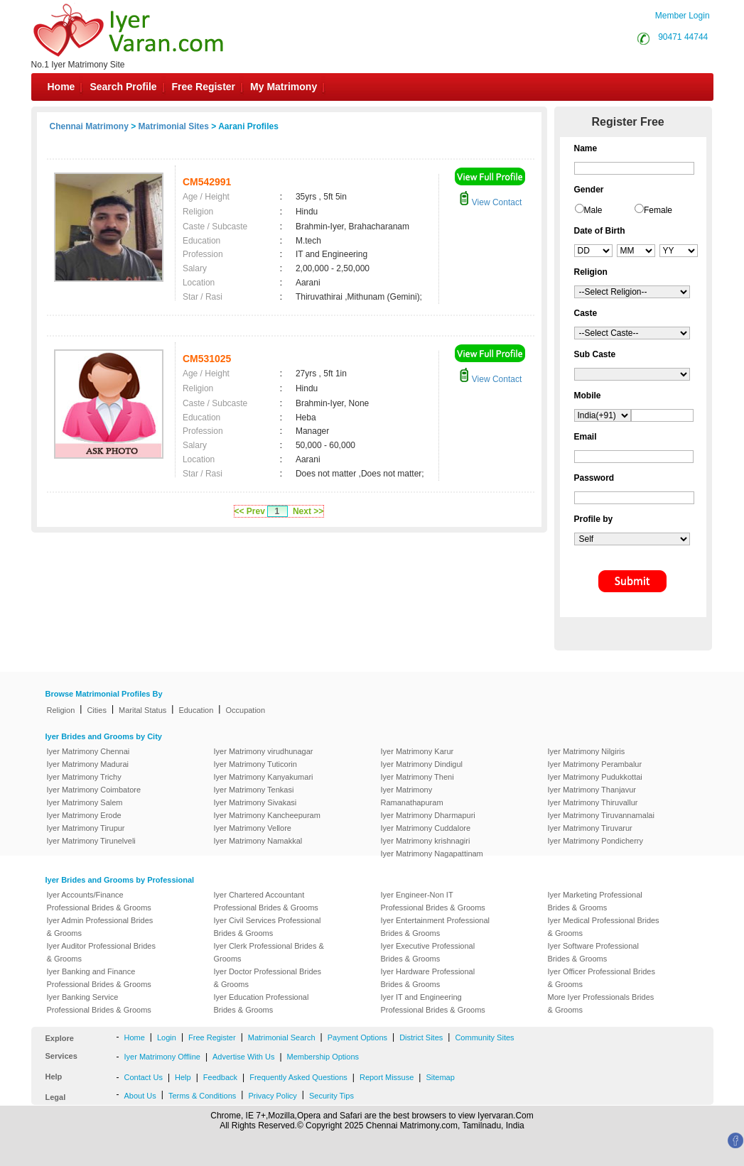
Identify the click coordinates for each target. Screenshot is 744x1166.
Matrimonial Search (282, 1037)
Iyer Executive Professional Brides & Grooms (428, 952)
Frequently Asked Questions (298, 1077)
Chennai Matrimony (89, 126)
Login (166, 1037)
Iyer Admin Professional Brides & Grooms (100, 926)
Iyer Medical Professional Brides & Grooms (603, 926)
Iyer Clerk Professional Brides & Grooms (269, 952)
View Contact (490, 202)
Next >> (308, 511)
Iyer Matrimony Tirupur (86, 828)
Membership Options (323, 1056)
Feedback (220, 1077)
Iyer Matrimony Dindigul (422, 764)
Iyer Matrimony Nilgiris (586, 751)
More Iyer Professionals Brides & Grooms (601, 1003)
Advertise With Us (243, 1056)
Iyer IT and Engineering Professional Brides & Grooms (433, 1003)
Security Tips (331, 1095)
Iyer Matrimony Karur (417, 751)
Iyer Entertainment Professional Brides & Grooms (435, 926)
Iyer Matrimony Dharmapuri (428, 815)
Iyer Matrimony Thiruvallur (593, 802)
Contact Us (143, 1077)
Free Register (203, 86)
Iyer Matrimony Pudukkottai (595, 777)
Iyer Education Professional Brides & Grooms (261, 1003)
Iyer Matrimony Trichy (84, 777)
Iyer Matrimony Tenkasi (254, 789)
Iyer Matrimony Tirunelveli (91, 841)
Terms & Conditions (202, 1095)
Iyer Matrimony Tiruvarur (590, 828)
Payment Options (357, 1037)
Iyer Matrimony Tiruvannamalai (601, 815)
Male (593, 210)
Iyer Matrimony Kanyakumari (263, 777)
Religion (61, 710)
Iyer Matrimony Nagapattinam (432, 853)
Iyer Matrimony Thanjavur (592, 789)
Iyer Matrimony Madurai (88, 764)
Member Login (682, 16)
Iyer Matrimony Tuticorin (255, 764)
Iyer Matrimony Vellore (252, 828)
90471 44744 (683, 37)
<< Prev (249, 511)
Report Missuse (387, 1077)
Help (183, 1077)
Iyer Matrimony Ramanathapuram (412, 796)
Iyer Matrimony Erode (84, 815)
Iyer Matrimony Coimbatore (94, 789)
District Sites (421, 1037)
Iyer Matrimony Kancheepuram (267, 815)
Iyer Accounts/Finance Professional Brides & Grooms (99, 901)
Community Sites (484, 1037)
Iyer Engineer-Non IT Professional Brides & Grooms (433, 901)
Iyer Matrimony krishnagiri (425, 841)
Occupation (245, 710)
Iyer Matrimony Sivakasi (255, 802)
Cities (97, 710)
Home (61, 86)
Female (658, 210)
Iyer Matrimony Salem (85, 802)
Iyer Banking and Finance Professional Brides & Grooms (99, 977)
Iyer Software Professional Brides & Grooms (593, 952)
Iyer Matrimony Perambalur (595, 764)
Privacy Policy (272, 1095)
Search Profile (123, 86)
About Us (140, 1095)
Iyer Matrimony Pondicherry (596, 841)
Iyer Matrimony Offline (162, 1056)
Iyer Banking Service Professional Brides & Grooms (99, 1003)
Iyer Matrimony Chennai (88, 751)
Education (195, 710)
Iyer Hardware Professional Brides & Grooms (428, 977)
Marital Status (142, 710)
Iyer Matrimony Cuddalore (426, 828)
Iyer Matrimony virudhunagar (263, 751)
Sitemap (440, 1077)
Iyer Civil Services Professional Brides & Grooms (267, 926)
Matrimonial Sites (174, 126)
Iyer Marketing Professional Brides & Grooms (595, 901)
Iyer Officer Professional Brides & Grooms (601, 977)
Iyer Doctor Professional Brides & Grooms (268, 977)
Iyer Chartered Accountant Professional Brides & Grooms (266, 901)
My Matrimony (283, 86)
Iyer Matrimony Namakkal (258, 841)
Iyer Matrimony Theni (417, 777)
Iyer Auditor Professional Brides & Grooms (101, 952)
